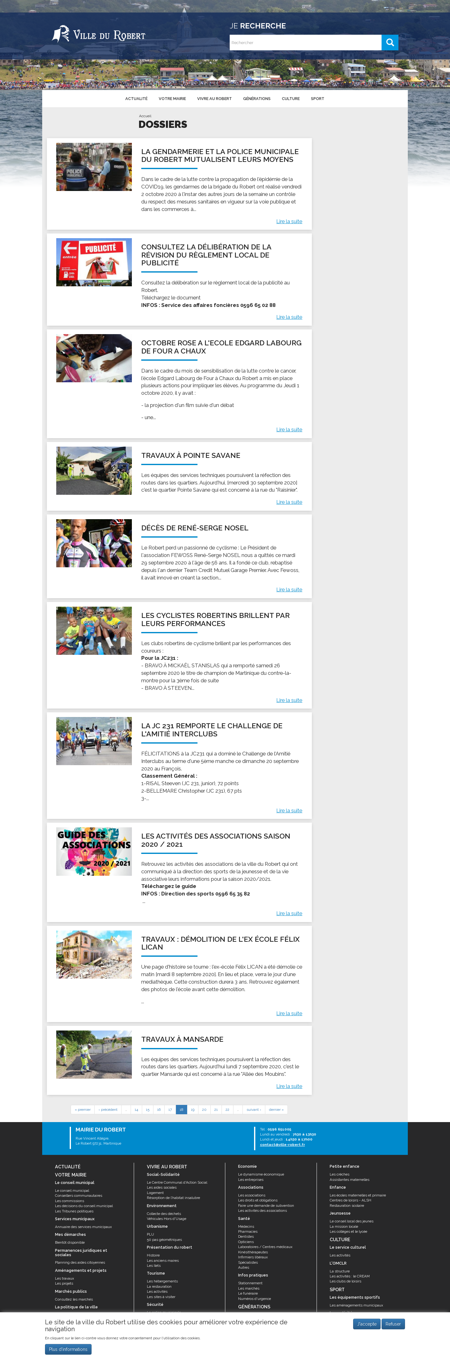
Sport (317, 98)
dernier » (276, 1109)
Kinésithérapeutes (253, 1252)
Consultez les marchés (74, 1299)
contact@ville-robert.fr (282, 1144)
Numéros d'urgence (254, 1298)
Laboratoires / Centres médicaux (265, 1247)
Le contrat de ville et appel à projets (84, 1315)
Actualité (136, 98)
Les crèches (339, 1174)
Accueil (145, 116)
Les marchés (248, 1288)
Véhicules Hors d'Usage (166, 1218)
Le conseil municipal (72, 1190)
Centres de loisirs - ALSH (350, 1200)
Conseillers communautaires (78, 1195)
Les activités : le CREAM (350, 1276)
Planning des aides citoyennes (80, 1262)
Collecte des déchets (164, 1213)
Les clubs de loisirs (345, 1281)
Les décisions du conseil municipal (84, 1206)
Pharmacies (248, 1231)
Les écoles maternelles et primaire (358, 1195)
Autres (243, 1267)
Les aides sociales (162, 1187)
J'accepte (367, 1327)
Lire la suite (289, 221)
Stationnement (250, 1283)
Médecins (246, 1226)
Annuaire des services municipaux (83, 1227)
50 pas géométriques (164, 1239)
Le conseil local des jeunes (351, 1221)
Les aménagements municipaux (356, 1305)
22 (227, 1109)
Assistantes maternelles (349, 1179)
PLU (150, 1234)
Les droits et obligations (258, 1200)
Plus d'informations (68, 1352)
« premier (83, 1109)
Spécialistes (248, 1262)
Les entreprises (250, 1179)
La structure (340, 1271)
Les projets (64, 1283)
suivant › (254, 1109)
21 (216, 1109)
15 (147, 1109)
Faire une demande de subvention (266, 1205)
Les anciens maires (163, 1260)
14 (136, 1109)
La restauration (159, 1286)
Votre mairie (172, 98)
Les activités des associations (262, 1210)
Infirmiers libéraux (253, 1257)
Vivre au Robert (214, 98)
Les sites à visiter (161, 1297)
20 (204, 1109)
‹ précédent (108, 1109)
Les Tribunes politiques (74, 1211)
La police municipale (164, 1312)
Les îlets (154, 1265)
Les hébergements (162, 1281)
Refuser (393, 1327)
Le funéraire (248, 1293)
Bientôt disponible (70, 1242)
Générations (257, 98)
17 (170, 1109)
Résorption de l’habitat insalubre (173, 1198)
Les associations (251, 1195)
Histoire (153, 1255)
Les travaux (64, 1278)
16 (159, 1109)
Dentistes (246, 1236)
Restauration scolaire (347, 1205)
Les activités (157, 1291)
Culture (291, 98)
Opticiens (246, 1242)
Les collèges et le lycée (348, 1231)
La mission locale (344, 1226)
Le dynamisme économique (261, 1174)
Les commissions (69, 1201)
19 (192, 1109)
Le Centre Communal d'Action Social (177, 1182)
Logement (155, 1193)
